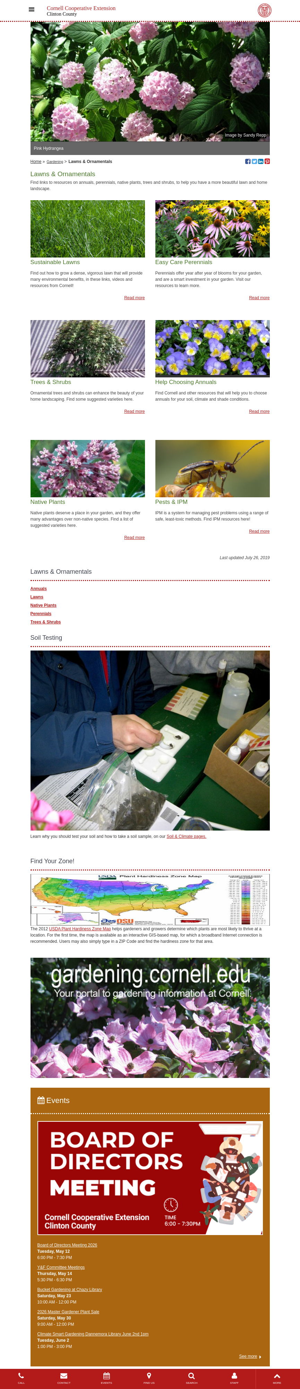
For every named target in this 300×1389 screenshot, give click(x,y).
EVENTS (106, 1378)
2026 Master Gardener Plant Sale (68, 1311)
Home (36, 161)
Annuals (39, 588)
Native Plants (44, 605)
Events (53, 1100)
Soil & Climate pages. (186, 836)
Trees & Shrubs (46, 622)
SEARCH (191, 1378)
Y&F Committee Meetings (61, 1267)
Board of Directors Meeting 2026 (67, 1245)
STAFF (234, 1378)
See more (248, 1356)
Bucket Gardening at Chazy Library (69, 1289)
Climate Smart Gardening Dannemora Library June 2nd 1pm (93, 1334)
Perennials (41, 613)
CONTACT (64, 1378)
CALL (21, 1378)
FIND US (149, 1378)
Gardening (55, 162)
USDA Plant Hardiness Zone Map (80, 928)
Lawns (37, 597)
